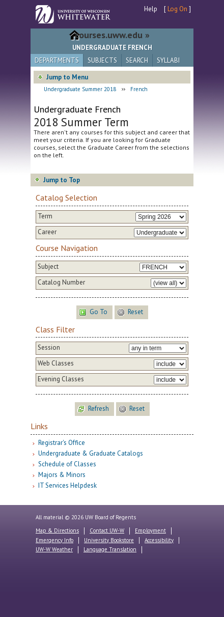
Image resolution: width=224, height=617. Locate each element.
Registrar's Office (61, 442)
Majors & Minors (62, 474)
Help (150, 9)
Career (47, 232)
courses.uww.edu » (112, 35)
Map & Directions (57, 530)
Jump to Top (61, 180)
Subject (48, 267)
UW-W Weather (54, 549)
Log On (177, 9)
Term (45, 216)
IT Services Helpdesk (67, 485)
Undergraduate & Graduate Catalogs (90, 453)
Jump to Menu (67, 77)
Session (49, 348)
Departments (57, 60)
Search (137, 60)
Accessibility (159, 540)
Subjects (102, 60)
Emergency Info (54, 540)
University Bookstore (109, 540)
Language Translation (109, 549)
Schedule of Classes (67, 464)
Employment (150, 530)
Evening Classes (61, 379)
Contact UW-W (107, 530)
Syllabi (168, 60)
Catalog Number (61, 282)
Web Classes (56, 363)
